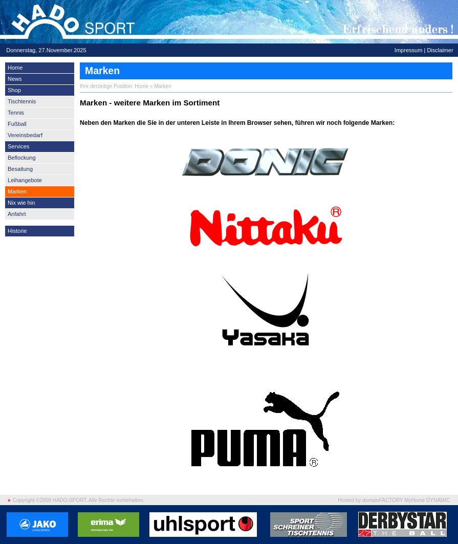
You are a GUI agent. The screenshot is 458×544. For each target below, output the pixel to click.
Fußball (17, 124)
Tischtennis (22, 101)
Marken (17, 191)
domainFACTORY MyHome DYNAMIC (406, 500)
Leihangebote (25, 180)
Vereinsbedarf (25, 135)
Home (15, 67)
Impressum (409, 50)
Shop (14, 90)
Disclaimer (440, 50)
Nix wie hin (21, 203)
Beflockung (22, 158)
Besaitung (20, 169)
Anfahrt (17, 214)
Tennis (16, 113)
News (15, 79)
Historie (17, 231)
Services (18, 146)
